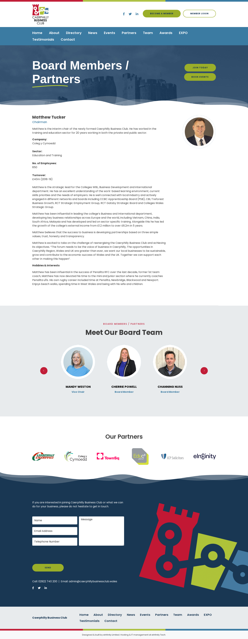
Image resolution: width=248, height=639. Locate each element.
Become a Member (161, 13)
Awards (165, 33)
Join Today (200, 67)
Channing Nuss (170, 387)
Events (109, 33)
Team (148, 33)
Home (37, 33)
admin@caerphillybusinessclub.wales (93, 581)
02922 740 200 (47, 581)
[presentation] (57, 554)
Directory (74, 33)
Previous (43, 370)
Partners (129, 33)
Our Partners (124, 436)
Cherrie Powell (124, 387)
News (92, 33)
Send (48, 567)
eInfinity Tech (158, 634)
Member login (199, 13)
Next (204, 370)
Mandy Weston (78, 387)
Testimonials (43, 39)
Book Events (200, 76)
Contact (68, 39)
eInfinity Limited (111, 634)
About (54, 33)
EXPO (183, 33)
